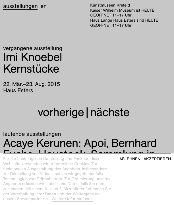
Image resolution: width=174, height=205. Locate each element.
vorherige (61, 112)
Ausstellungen (20, 6)
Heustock (80, 149)
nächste (109, 112)
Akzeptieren (157, 159)
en (43, 6)
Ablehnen (129, 159)
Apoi (54, 143)
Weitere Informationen (72, 199)
